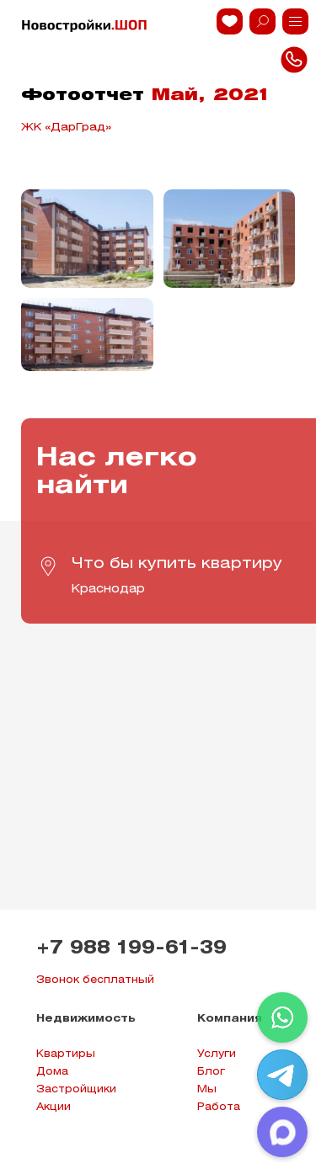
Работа (218, 1107)
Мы (207, 1089)
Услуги (216, 1054)
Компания (229, 1018)
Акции (53, 1107)
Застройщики (76, 1089)
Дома (52, 1071)
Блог (211, 1071)
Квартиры (65, 1054)
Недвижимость (86, 1018)
